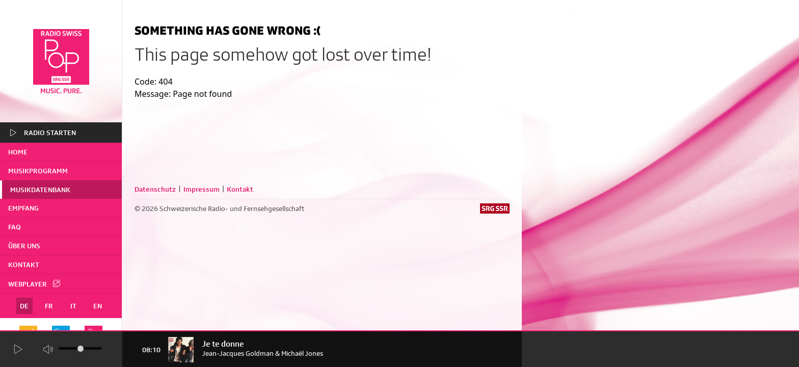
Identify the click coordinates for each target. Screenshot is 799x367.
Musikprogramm (38, 171)
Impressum (201, 189)
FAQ (14, 227)
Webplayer (34, 283)
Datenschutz (155, 189)
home (18, 152)
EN (97, 306)
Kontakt (23, 264)
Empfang (23, 208)
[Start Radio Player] (17, 349)
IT (73, 306)
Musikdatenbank (40, 190)
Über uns (24, 246)
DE (24, 306)
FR (49, 306)
